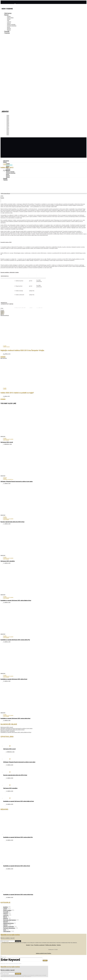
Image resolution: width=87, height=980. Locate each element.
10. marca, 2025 (6, 602)
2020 (8, 123)
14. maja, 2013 (6, 396)
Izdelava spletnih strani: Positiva (43, 953)
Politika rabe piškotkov (50, 945)
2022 (8, 120)
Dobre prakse (10, 17)
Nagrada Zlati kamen (8, 439)
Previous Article (5, 315)
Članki (4, 163)
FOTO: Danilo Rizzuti (5, 193)
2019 (8, 124)
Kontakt (28, 945)
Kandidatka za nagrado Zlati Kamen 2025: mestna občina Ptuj (15, 639)
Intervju (9, 23)
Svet (8, 20)
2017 (8, 126)
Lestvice (9, 21)
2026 (8, 115)
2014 (8, 130)
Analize (9, 16)
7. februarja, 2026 (7, 444)
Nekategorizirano (8, 923)
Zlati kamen (7, 13)
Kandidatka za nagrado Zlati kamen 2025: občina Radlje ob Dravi (16, 600)
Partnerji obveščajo (11, 25)
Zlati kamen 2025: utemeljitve (8, 561)
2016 (8, 128)
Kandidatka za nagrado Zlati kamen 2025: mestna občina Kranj (15, 718)
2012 (8, 133)
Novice (6, 15)
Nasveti (9, 28)
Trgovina (7, 33)
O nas (32, 945)
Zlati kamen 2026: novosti (7, 442)
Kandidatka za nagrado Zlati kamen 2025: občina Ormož (14, 679)
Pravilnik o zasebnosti (39, 945)
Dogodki (6, 31)
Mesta (8, 27)
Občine (8, 19)
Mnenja (9, 30)
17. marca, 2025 (6, 483)
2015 (8, 129)
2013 (8, 132)
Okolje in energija (11, 24)
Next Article (4, 358)
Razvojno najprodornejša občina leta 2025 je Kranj (12, 521)
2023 (8, 119)
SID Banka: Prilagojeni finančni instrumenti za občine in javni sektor (17, 481)
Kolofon (59, 945)
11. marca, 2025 (6, 523)
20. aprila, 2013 (6, 170)
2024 (8, 117)
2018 (8, 125)
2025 (8, 116)
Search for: (3, 957)
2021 (8, 121)
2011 (8, 134)
